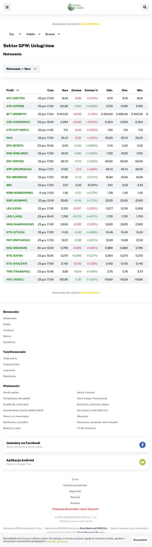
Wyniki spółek (11, 392)
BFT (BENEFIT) (16, 114)
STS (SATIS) (14, 255)
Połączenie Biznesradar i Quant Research (75, 509)
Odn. (109, 90)
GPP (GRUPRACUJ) (19, 169)
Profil (10, 90)
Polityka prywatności (75, 485)
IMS (9, 185)
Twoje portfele (11, 364)
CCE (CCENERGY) (18, 122)
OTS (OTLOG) (15, 232)
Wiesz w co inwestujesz (16, 416)
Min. (140, 90)
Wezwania (82, 416)
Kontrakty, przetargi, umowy (93, 404)
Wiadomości (9, 318)
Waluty (7, 336)
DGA (9, 137)
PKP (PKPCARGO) (18, 240)
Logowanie (9, 370)
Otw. (125, 90)
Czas (50, 90)
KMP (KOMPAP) (16, 200)
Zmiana (76, 90)
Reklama (75, 497)
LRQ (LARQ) (14, 216)
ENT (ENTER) (15, 161)
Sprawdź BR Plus (90, 24)
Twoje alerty (10, 358)
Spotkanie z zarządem (15, 422)
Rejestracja (9, 376)
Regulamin (75, 491)
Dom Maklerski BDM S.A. (94, 528)
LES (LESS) (14, 208)
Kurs (65, 90)
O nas (75, 479)
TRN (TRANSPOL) (18, 271)
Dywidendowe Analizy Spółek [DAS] (23, 410)
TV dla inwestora (86, 428)
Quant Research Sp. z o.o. (91, 532)
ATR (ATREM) (15, 106)
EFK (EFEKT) (15, 145)
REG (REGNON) (16, 248)
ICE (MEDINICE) (16, 177)
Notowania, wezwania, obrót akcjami (97, 422)
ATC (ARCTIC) (15, 98)
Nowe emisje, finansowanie (92, 398)
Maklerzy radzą (12, 428)
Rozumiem (140, 539)
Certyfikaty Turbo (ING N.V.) (92, 410)
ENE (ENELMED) (17, 153)
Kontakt (75, 503)
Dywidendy (9, 342)
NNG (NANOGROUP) (20, 224)
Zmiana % (91, 90)
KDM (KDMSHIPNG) (19, 192)
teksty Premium (86, 392)
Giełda (6, 324)
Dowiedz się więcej (57, 541)
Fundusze (8, 330)
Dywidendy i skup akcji (15, 404)
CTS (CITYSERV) (17, 129)
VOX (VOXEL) (15, 279)
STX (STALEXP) (16, 263)
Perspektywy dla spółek (16, 398)
